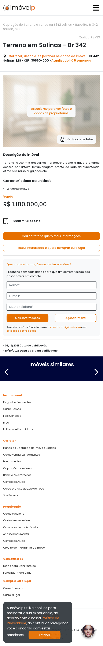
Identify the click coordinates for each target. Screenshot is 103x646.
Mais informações (27, 318)
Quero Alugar (11, 595)
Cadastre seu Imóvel (16, 520)
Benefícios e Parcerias (17, 475)
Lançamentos (12, 461)
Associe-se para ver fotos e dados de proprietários (51, 111)
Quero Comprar (13, 588)
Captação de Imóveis (17, 468)
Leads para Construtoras (19, 566)
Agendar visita (76, 318)
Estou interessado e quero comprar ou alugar (51, 248)
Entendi (44, 635)
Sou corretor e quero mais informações (51, 236)
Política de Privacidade (18, 429)
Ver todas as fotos (76, 139)
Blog (6, 422)
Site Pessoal (10, 495)
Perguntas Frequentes (17, 402)
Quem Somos (12, 409)
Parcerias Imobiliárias (17, 572)
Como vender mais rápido (20, 527)
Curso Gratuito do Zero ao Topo (23, 488)
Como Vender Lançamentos (21, 454)
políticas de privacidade (21, 330)
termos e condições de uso (64, 327)
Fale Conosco (12, 416)
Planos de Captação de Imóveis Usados (29, 448)
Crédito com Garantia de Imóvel (24, 547)
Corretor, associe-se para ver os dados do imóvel (47, 56)
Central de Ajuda (14, 482)
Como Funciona (13, 513)
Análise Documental (16, 534)
